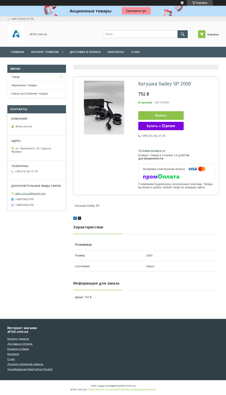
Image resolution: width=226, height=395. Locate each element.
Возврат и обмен (18, 348)
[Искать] (183, 34)
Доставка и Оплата (19, 343)
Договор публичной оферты (25, 364)
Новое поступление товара (29, 93)
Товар (15, 77)
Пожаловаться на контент (102, 389)
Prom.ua (131, 385)
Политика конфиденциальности (137, 389)
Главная (17, 51)
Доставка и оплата (85, 51)
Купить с (161, 126)
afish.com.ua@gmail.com (30, 193)
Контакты (116, 51)
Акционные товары (24, 85)
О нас (135, 51)
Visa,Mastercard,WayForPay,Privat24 (29, 369)
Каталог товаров (44, 51)
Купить (161, 115)
